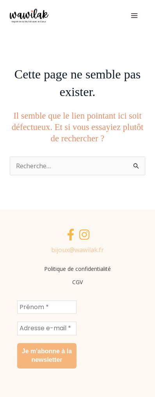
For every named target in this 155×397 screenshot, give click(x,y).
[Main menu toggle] (134, 15)
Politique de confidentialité (77, 268)
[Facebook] (71, 234)
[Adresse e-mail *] (47, 328)
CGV (77, 282)
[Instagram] (84, 234)
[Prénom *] (47, 307)
